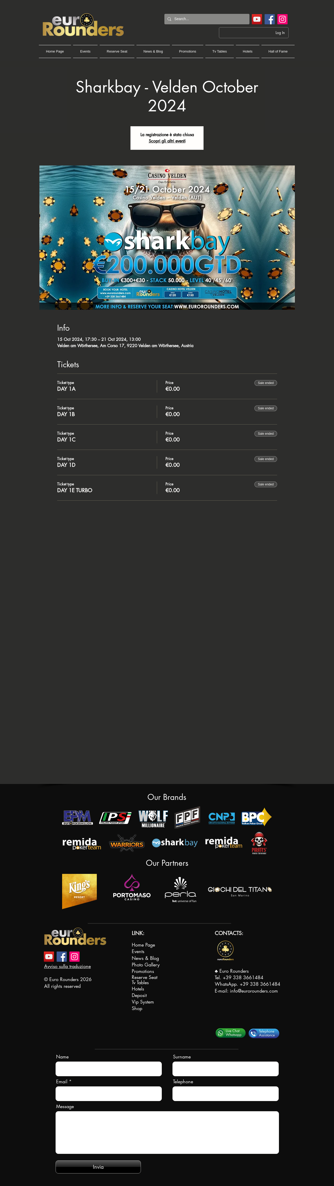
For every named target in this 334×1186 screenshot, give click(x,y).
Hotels (138, 989)
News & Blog (145, 958)
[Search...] (206, 19)
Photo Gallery (146, 964)
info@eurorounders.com (254, 991)
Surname (182, 1056)
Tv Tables (140, 982)
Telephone (183, 1081)
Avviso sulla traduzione (67, 966)
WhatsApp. (227, 984)
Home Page (143, 945)
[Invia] (98, 1166)
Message (65, 1106)
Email (61, 1081)
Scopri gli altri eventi (167, 141)
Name (62, 1056)
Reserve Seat (144, 977)
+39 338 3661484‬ (243, 977)
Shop (137, 1008)
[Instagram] (282, 19)
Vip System (143, 1002)
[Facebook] (270, 19)
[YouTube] (257, 19)
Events (138, 951)
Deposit (139, 995)
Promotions (143, 971)
